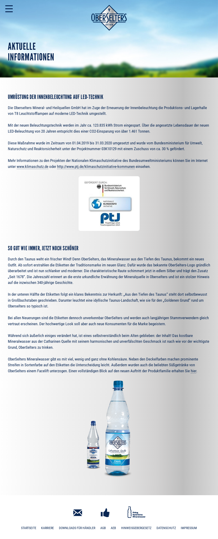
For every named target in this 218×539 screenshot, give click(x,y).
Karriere (47, 528)
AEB (113, 528)
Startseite (28, 528)
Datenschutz (166, 528)
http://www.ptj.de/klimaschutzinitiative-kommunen (96, 166)
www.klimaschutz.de (32, 166)
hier (193, 371)
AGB (103, 528)
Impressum (189, 528)
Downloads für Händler (77, 528)
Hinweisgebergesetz (136, 528)
